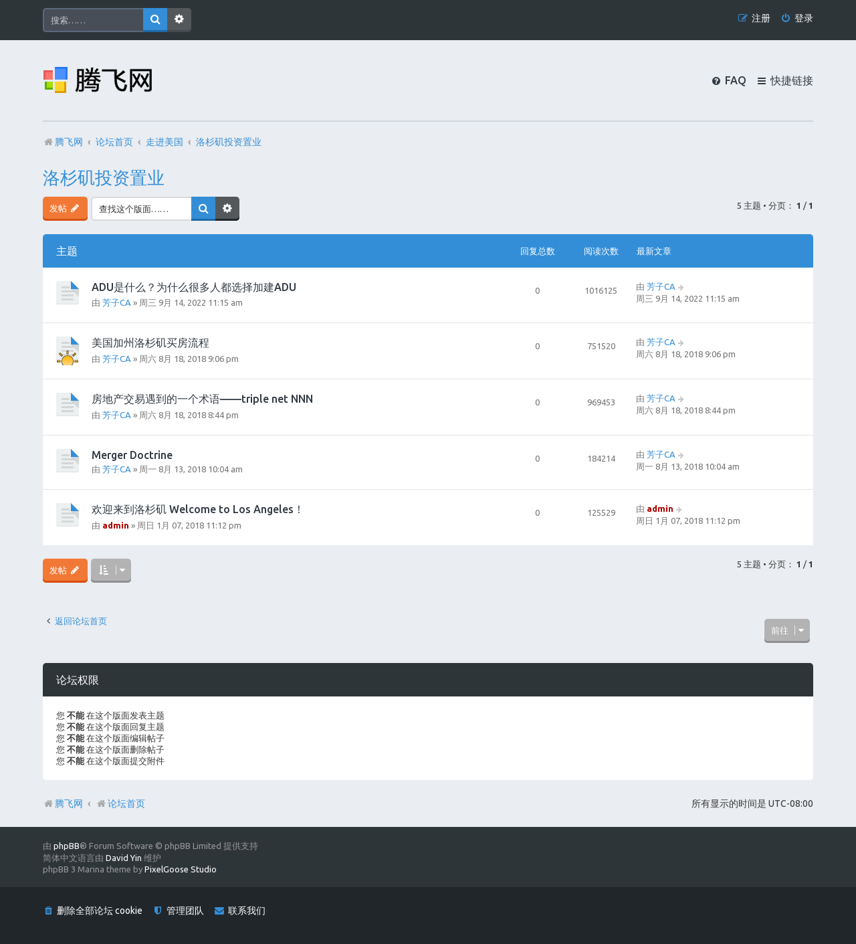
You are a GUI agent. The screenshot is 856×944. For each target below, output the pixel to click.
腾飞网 (69, 803)
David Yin (124, 857)
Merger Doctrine (132, 455)
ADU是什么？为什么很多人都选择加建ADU (194, 287)
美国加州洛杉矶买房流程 (150, 343)
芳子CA (116, 302)
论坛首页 (120, 803)
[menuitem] (796, 18)
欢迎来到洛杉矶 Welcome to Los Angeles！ (198, 509)
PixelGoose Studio (180, 869)
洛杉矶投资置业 (104, 177)
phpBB (67, 845)
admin (115, 525)
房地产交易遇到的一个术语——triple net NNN (202, 399)
